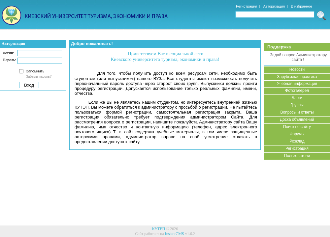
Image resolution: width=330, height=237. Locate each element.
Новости (297, 69)
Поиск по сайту (297, 126)
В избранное (301, 6)
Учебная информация (297, 83)
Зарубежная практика (297, 76)
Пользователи (297, 155)
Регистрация (246, 6)
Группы (297, 105)
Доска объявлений (297, 119)
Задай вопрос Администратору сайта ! (298, 57)
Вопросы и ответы (297, 112)
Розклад (297, 141)
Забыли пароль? (38, 76)
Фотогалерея (297, 90)
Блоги (297, 97)
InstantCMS (174, 233)
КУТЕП (158, 228)
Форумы (296, 134)
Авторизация (274, 6)
